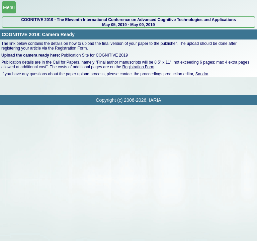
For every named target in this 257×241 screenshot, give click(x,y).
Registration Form (71, 48)
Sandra (201, 74)
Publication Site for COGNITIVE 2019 (94, 55)
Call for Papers (66, 62)
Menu (9, 7)
